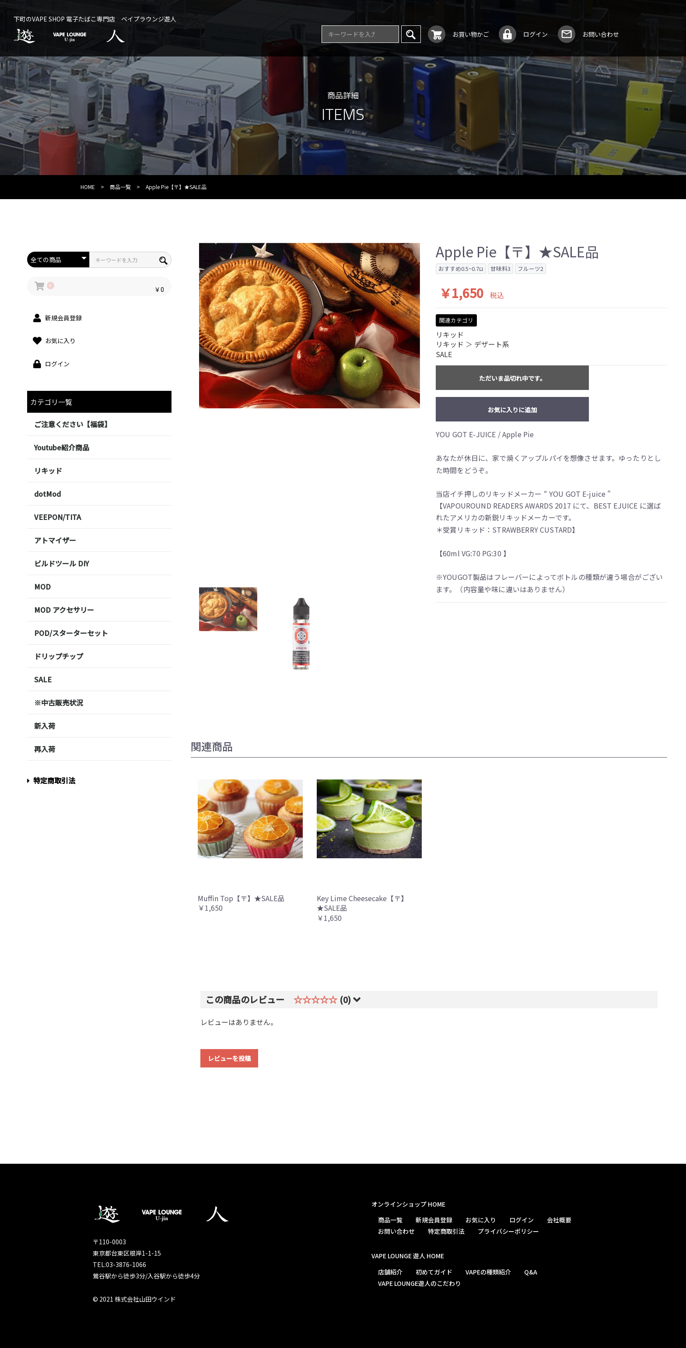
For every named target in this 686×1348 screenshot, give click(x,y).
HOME (87, 186)
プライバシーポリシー (508, 1231)
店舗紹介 (390, 1271)
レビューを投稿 (229, 1058)
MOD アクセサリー (64, 609)
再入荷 (44, 749)
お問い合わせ (396, 1231)
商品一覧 (120, 186)
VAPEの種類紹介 (488, 1271)
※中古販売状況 (58, 702)
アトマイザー (55, 540)
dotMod (47, 493)
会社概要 (558, 1219)
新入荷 (44, 725)
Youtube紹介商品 (61, 447)
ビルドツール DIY (61, 563)
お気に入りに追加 (512, 409)
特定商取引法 (51, 780)
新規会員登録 (433, 1219)
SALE (43, 679)
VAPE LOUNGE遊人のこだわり (419, 1283)
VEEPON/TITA (57, 517)
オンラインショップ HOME (408, 1204)
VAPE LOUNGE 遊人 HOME (407, 1255)
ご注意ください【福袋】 (72, 424)
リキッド (48, 470)
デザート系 (491, 344)
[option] (309, 326)
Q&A (530, 1271)
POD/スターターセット (71, 633)
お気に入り (480, 1219)
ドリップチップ (58, 656)
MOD (42, 586)
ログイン (521, 1219)
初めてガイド (433, 1271)
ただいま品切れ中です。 (512, 378)
